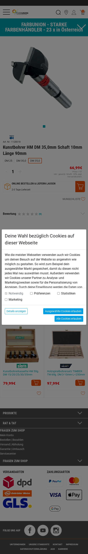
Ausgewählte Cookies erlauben (63, 311)
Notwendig (16, 293)
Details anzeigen (16, 311)
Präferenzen (42, 293)
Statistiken (68, 293)
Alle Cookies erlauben (68, 318)
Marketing (15, 299)
